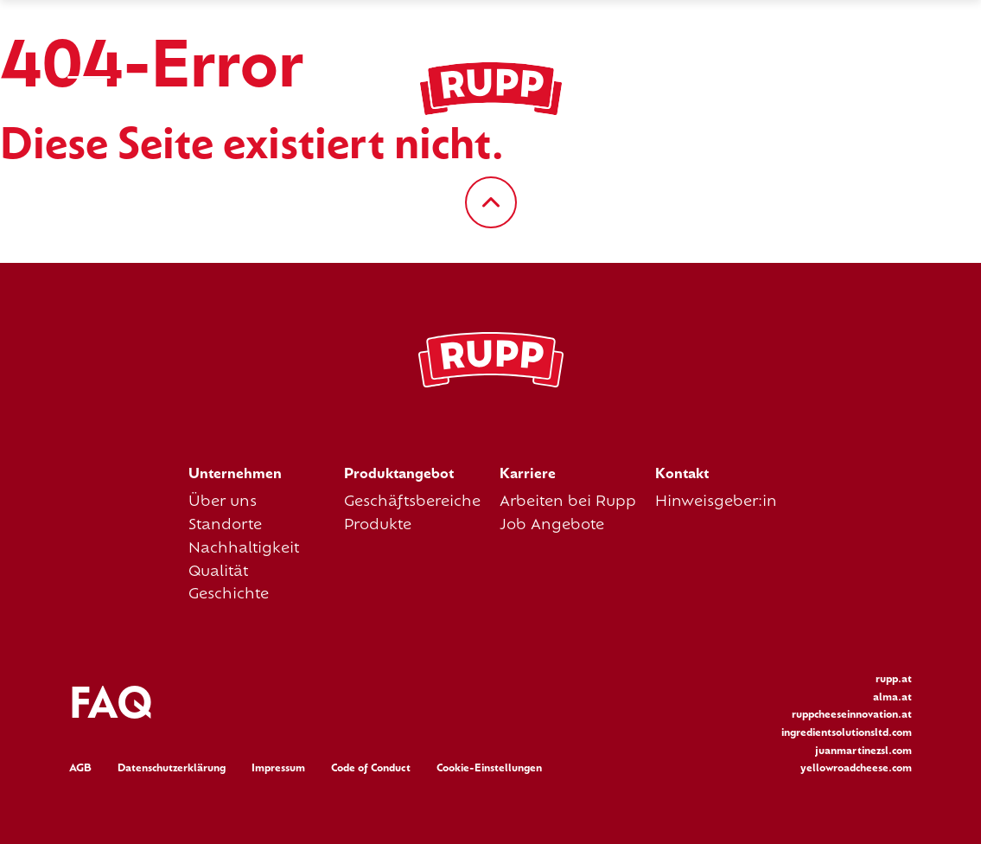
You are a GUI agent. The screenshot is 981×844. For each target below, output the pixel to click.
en (810, 89)
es (844, 89)
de (776, 89)
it (905, 89)
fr (875, 89)
